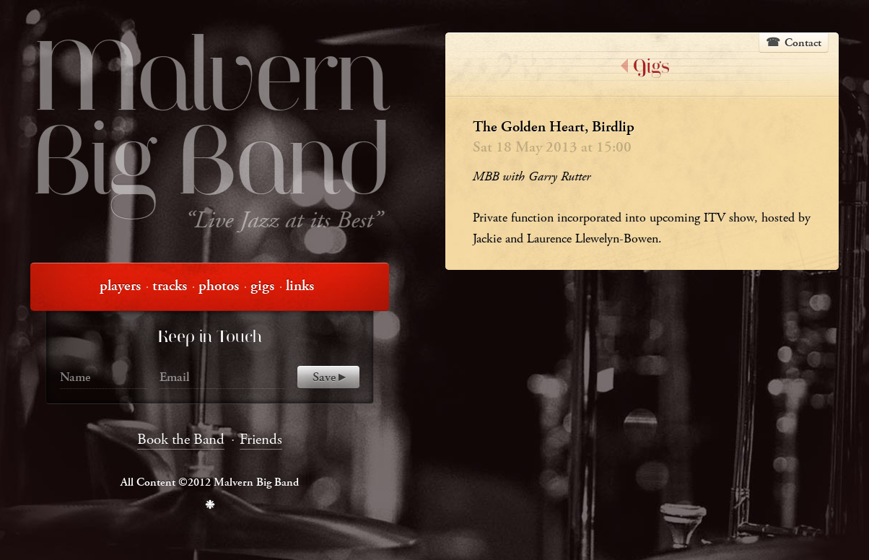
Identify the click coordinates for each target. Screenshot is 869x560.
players (120, 285)
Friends (261, 439)
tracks (169, 285)
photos (218, 285)
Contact (803, 43)
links (300, 285)
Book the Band (180, 439)
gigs (262, 285)
